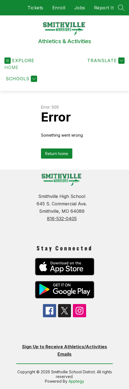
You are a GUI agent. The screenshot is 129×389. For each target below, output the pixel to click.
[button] (11, 67)
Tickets (35, 7)
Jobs (79, 7)
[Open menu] (19, 60)
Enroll (58, 7)
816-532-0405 (62, 218)
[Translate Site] (105, 60)
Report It (104, 7)
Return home (56, 153)
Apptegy (76, 381)
